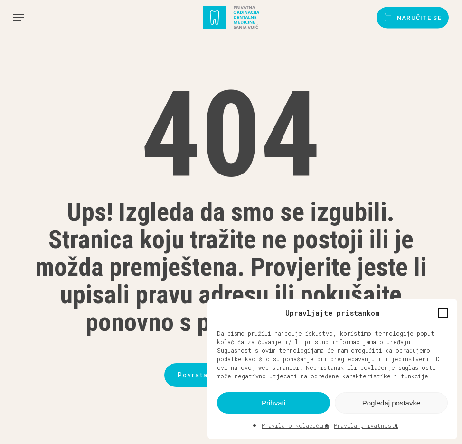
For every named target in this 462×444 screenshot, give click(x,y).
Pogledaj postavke (391, 403)
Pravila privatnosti (366, 425)
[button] (443, 313)
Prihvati (273, 403)
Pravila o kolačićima (295, 425)
